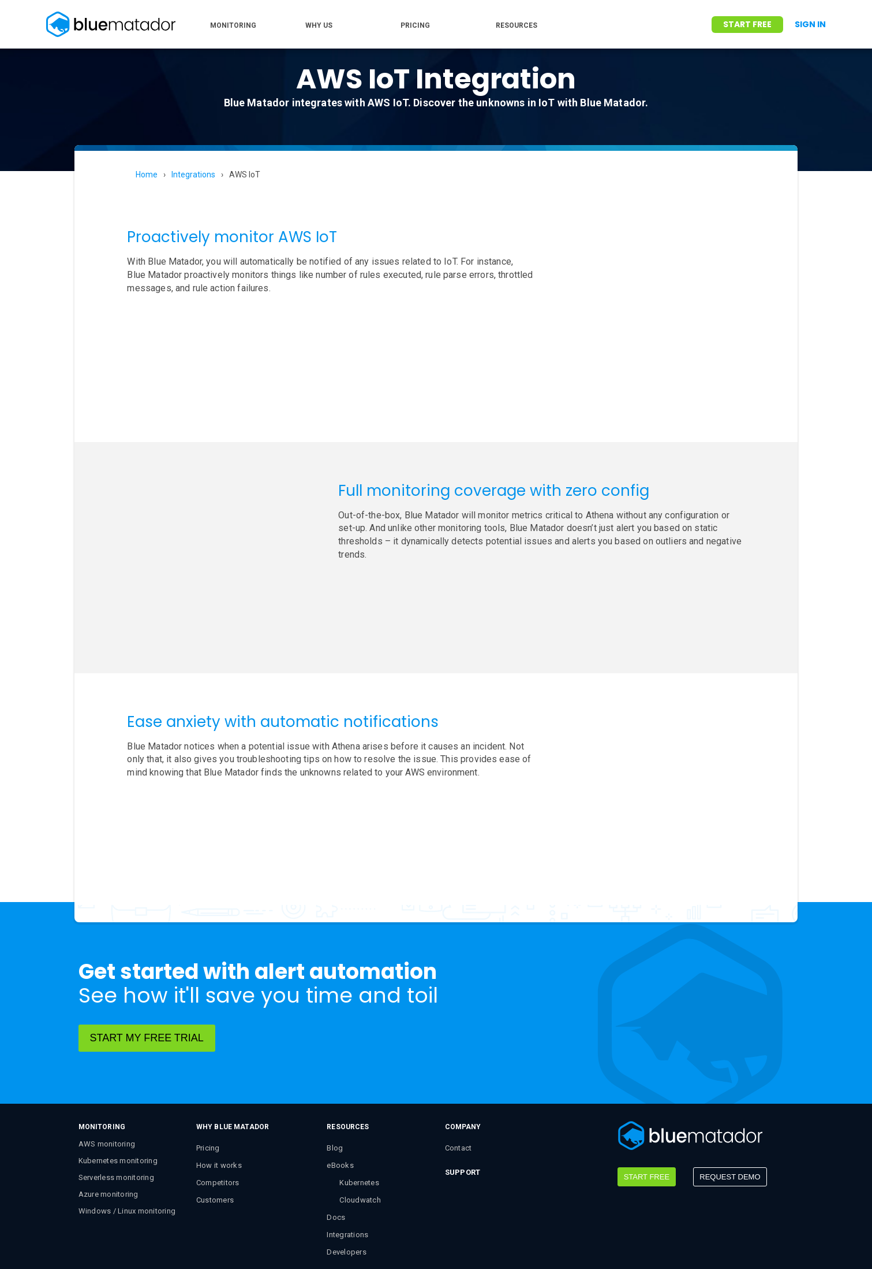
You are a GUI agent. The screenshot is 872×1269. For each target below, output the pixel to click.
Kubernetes (359, 1117)
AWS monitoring (107, 1078)
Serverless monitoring (116, 1112)
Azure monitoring (108, 1129)
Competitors (217, 1117)
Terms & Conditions (304, 1242)
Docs (336, 1152)
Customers (215, 1134)
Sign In (810, 24)
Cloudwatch (360, 1134)
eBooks (340, 1100)
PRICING (415, 25)
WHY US (318, 25)
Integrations (193, 174)
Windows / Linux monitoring (127, 1145)
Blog (335, 1082)
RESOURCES (516, 25)
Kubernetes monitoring (118, 1095)
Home (147, 174)
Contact (458, 1082)
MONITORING (233, 25)
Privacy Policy (384, 1242)
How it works (219, 1100)
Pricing (208, 1082)
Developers (346, 1186)
